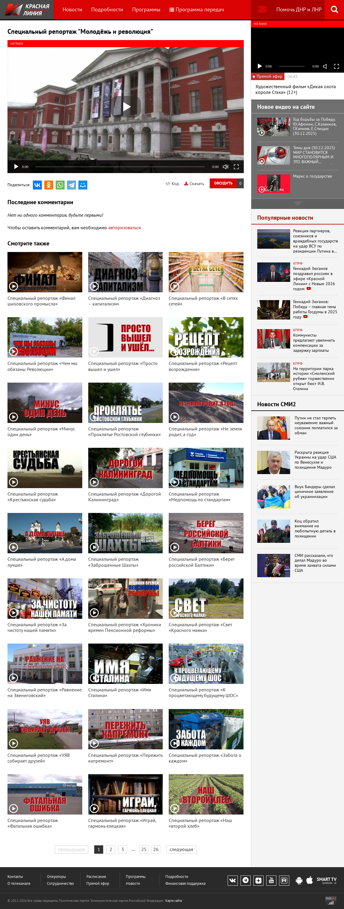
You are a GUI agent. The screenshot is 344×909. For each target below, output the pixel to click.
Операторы (56, 877)
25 (144, 849)
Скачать (194, 183)
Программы (146, 9)
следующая (181, 849)
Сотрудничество (60, 883)
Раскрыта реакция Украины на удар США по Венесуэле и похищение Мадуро (315, 460)
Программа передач (196, 9)
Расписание (96, 877)
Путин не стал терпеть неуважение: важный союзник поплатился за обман (316, 425)
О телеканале (19, 883)
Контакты (15, 877)
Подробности (107, 9)
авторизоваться (124, 227)
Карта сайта (173, 901)
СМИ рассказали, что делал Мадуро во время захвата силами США (315, 563)
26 (156, 849)
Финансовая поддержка (185, 883)
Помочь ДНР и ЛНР (299, 9)
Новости (72, 9)
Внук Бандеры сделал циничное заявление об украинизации (315, 491)
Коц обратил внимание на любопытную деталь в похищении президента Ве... (315, 529)
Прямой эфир (97, 883)
